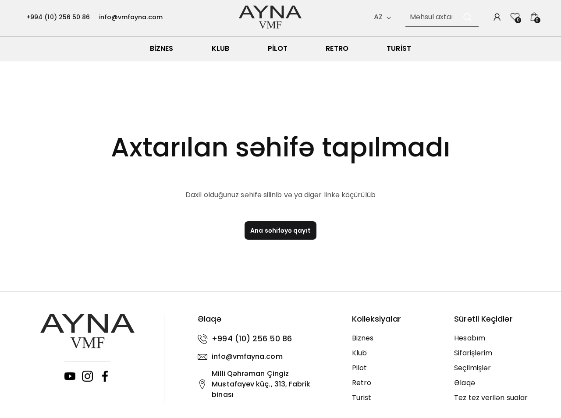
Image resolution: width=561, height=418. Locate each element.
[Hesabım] (498, 343)
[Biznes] (396, 343)
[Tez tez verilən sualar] (498, 403)
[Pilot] (396, 373)
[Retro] (396, 388)
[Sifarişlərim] (498, 358)
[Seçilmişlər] (498, 373)
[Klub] (396, 358)
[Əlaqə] (498, 388)
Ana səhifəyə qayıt (280, 236)
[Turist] (396, 403)
